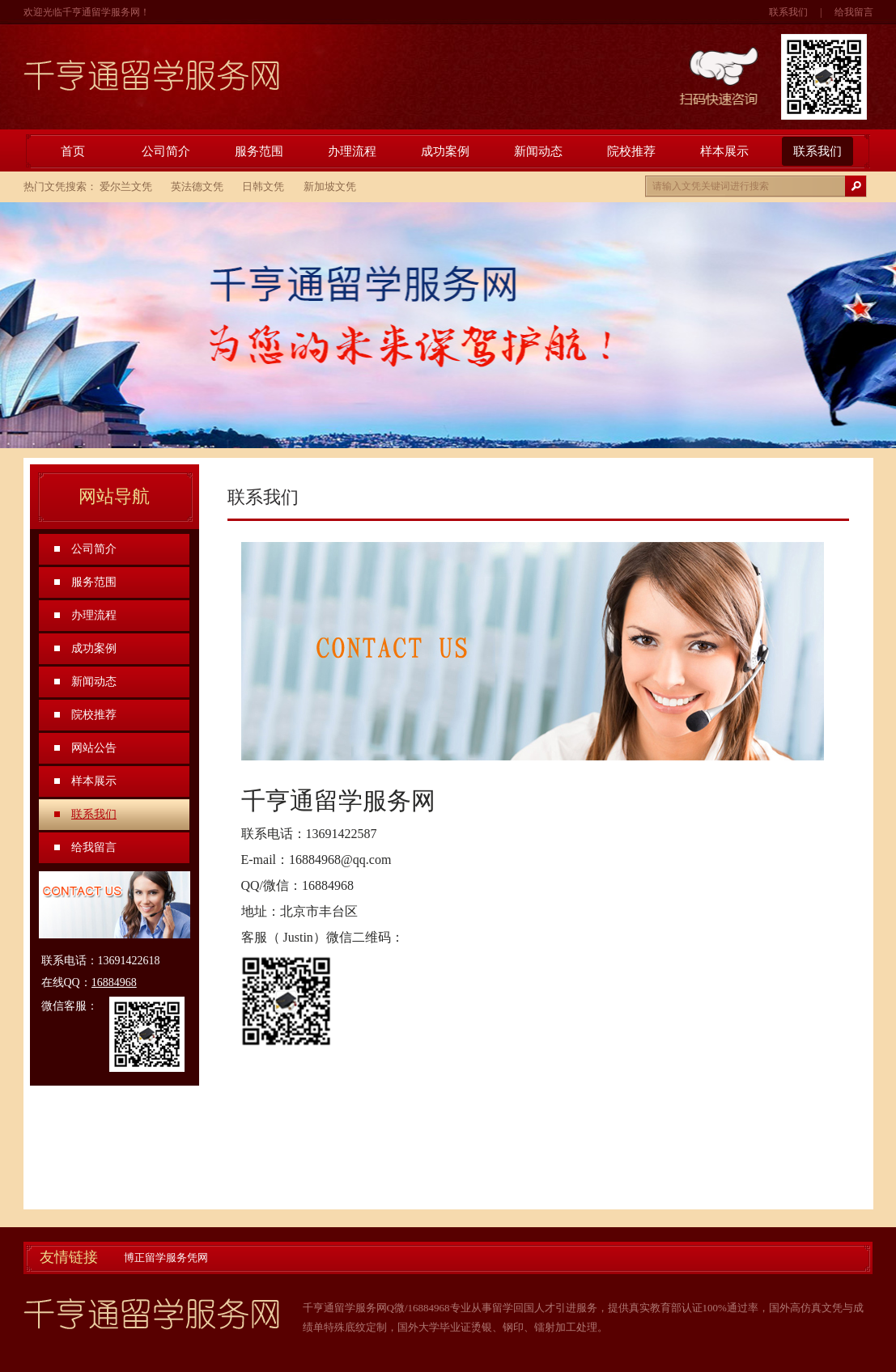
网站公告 (94, 748)
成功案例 (445, 151)
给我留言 (853, 12)
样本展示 (724, 151)
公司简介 (166, 151)
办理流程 (352, 151)
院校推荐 (631, 151)
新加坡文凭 (330, 186)
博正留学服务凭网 (166, 1257)
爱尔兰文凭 (126, 186)
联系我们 (788, 12)
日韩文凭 (263, 186)
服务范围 (259, 151)
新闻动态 (538, 151)
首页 (73, 151)
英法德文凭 (197, 186)
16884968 (114, 982)
